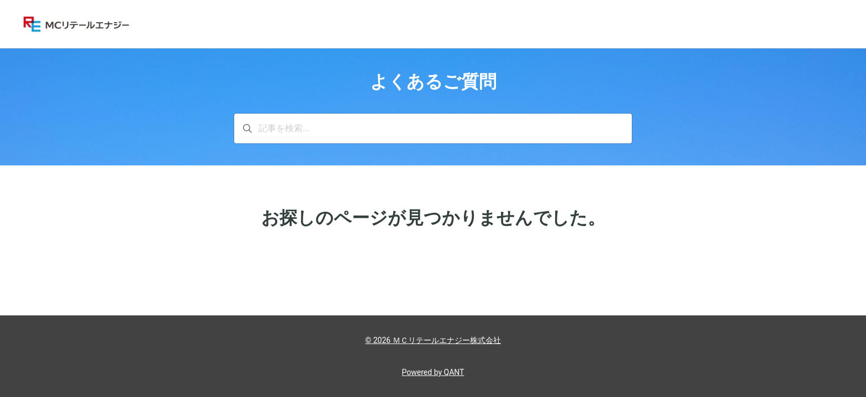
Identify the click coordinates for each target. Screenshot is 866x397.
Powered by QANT (433, 372)
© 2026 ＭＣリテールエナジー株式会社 (432, 340)
